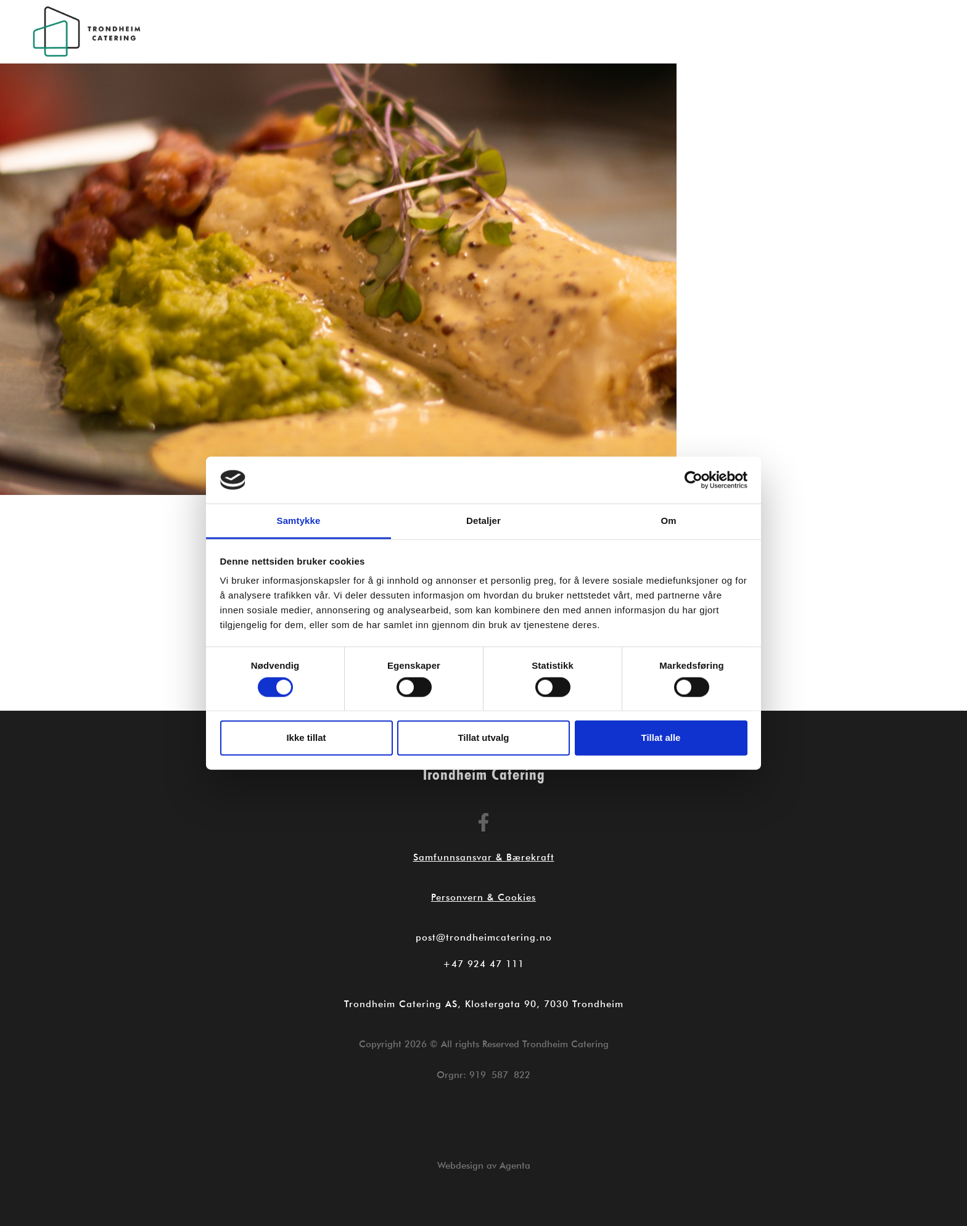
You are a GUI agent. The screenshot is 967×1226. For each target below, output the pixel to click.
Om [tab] (668, 520)
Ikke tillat (306, 737)
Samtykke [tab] (299, 520)
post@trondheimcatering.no (484, 937)
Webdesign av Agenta (483, 1165)
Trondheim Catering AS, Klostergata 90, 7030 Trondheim (483, 1004)
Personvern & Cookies (483, 897)
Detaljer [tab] (483, 520)
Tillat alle (661, 737)
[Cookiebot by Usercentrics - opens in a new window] (693, 480)
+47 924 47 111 (483, 964)
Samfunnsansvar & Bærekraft (483, 857)
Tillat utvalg (483, 737)
